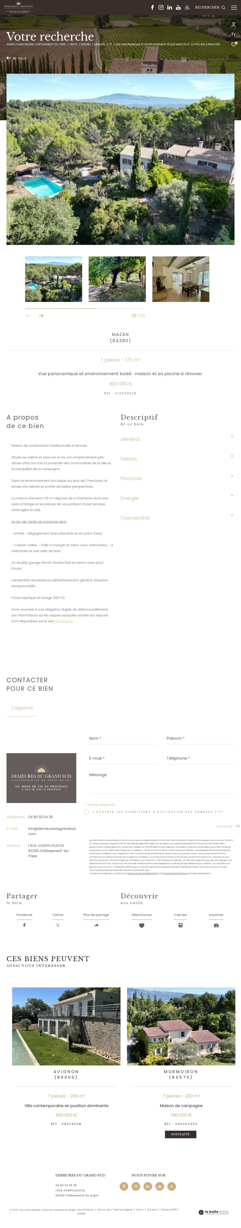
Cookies (81, 1214)
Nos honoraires (85, 1210)
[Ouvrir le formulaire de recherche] (210, 7)
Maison (99, 44)
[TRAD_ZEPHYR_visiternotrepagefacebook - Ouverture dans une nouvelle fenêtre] (152, 8)
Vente (73, 44)
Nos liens (152, 1210)
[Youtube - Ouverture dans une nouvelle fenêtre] (178, 8)
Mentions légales (123, 1210)
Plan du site (104, 1210)
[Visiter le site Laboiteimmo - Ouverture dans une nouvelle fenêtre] (213, 1214)
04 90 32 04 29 (40, 816)
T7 (110, 44)
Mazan (85, 44)
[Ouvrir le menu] (234, 7)
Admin (140, 1210)
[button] (41, 316)
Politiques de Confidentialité (142, 873)
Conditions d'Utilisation (175, 873)
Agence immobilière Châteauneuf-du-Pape (36, 44)
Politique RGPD (169, 1210)
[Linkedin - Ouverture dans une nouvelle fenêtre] (169, 8)
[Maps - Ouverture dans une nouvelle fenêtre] (187, 8)
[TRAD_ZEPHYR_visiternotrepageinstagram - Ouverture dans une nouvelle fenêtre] (161, 8)
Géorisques (64, 621)
